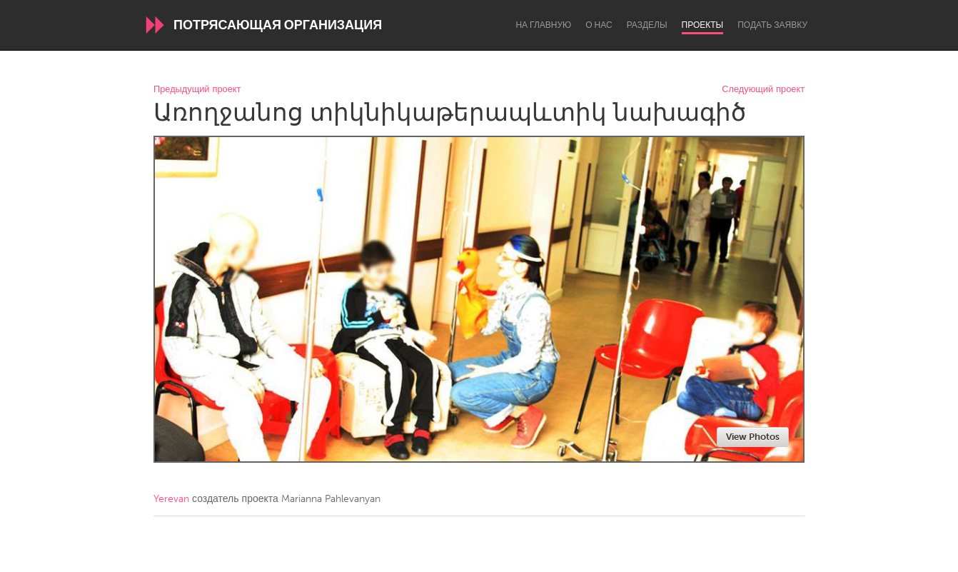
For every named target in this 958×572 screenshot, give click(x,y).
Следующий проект (763, 89)
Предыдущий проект (197, 89)
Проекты (703, 25)
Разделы (647, 25)
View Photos (753, 436)
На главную (543, 25)
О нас (598, 25)
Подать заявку (772, 25)
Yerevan (171, 499)
